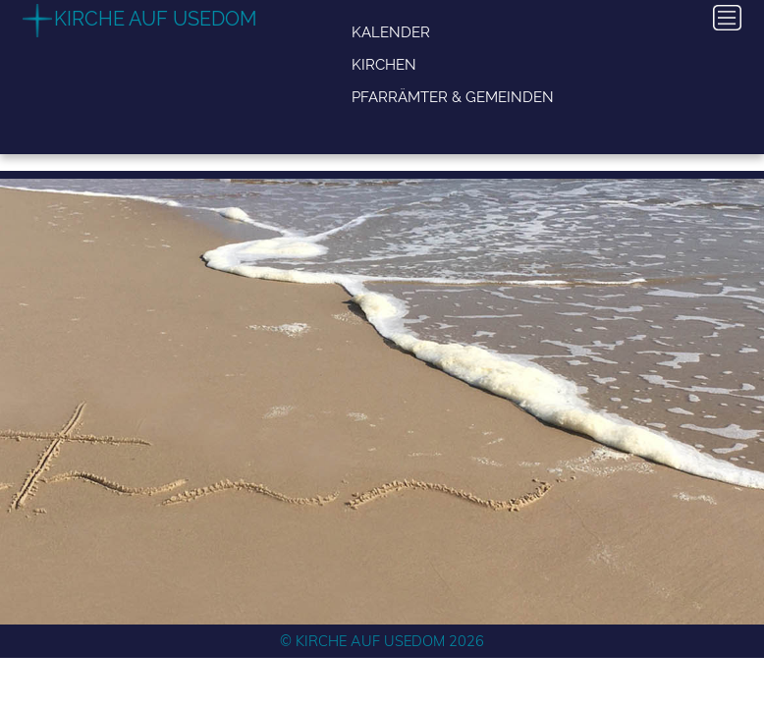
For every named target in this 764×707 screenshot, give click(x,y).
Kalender (391, 32)
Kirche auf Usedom (155, 18)
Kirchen (384, 64)
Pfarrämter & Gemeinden (453, 96)
